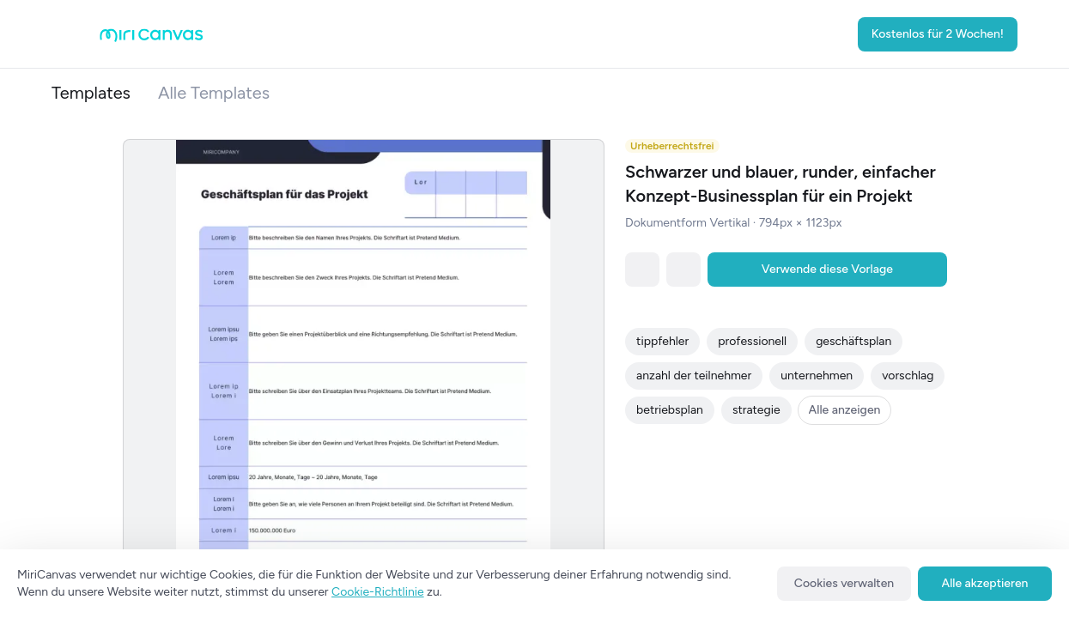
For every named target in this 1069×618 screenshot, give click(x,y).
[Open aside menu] (72, 34)
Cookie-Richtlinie (377, 592)
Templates (91, 92)
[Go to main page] (151, 38)
